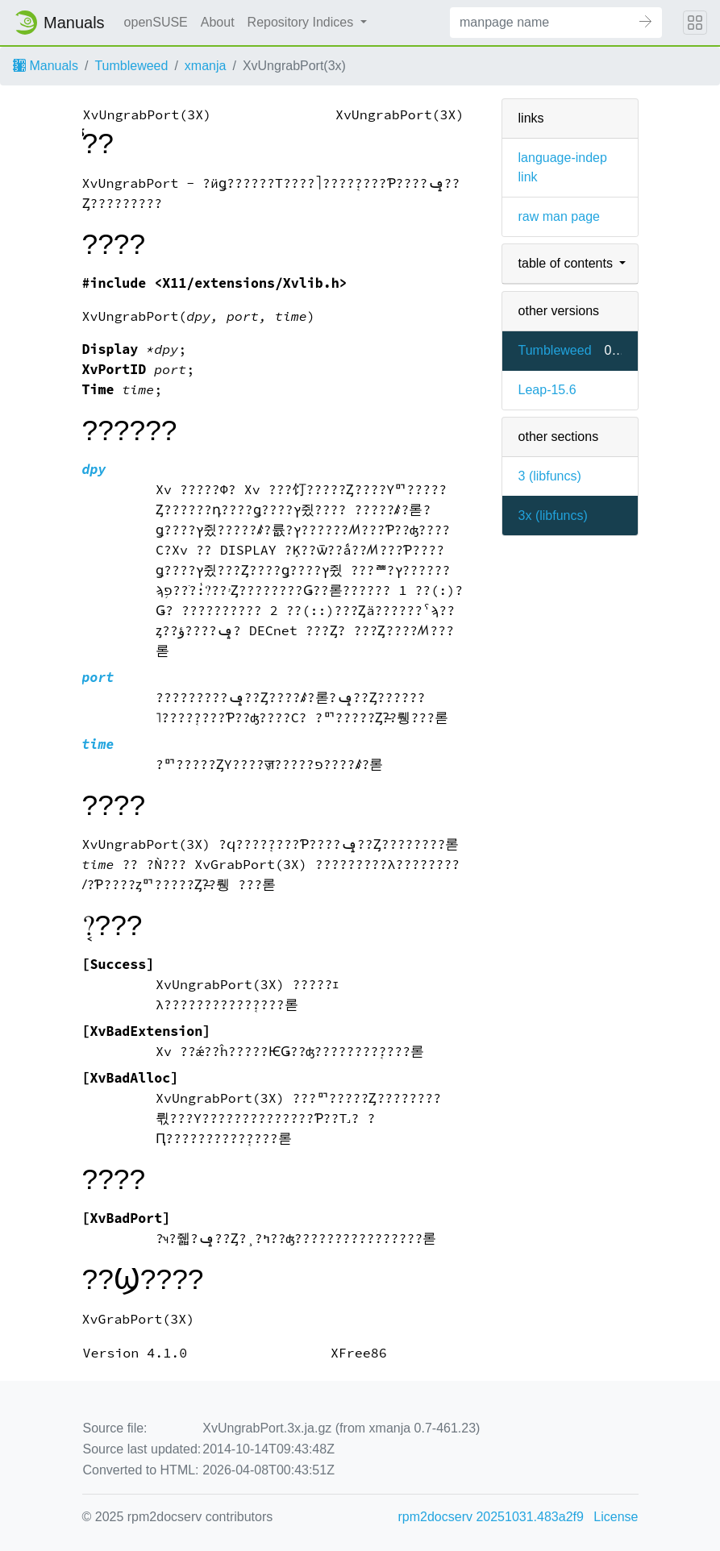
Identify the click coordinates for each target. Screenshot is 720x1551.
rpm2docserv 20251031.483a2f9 (491, 1517)
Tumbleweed (131, 66)
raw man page (559, 216)
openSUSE (156, 22)
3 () (549, 476)
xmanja (206, 66)
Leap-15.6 (547, 390)
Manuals (45, 66)
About (218, 22)
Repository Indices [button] (302, 22)
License (615, 1517)
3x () (553, 515)
